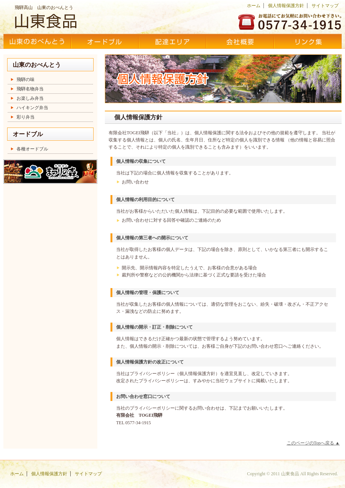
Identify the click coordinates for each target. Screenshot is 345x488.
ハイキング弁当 (32, 107)
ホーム (253, 5)
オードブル (105, 41)
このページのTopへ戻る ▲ (313, 443)
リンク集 (308, 41)
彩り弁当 (26, 117)
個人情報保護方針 (286, 5)
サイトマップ (325, 5)
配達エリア (172, 41)
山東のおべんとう (37, 41)
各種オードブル (32, 149)
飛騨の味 (26, 79)
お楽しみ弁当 (30, 98)
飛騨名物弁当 (30, 89)
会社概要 (240, 41)
